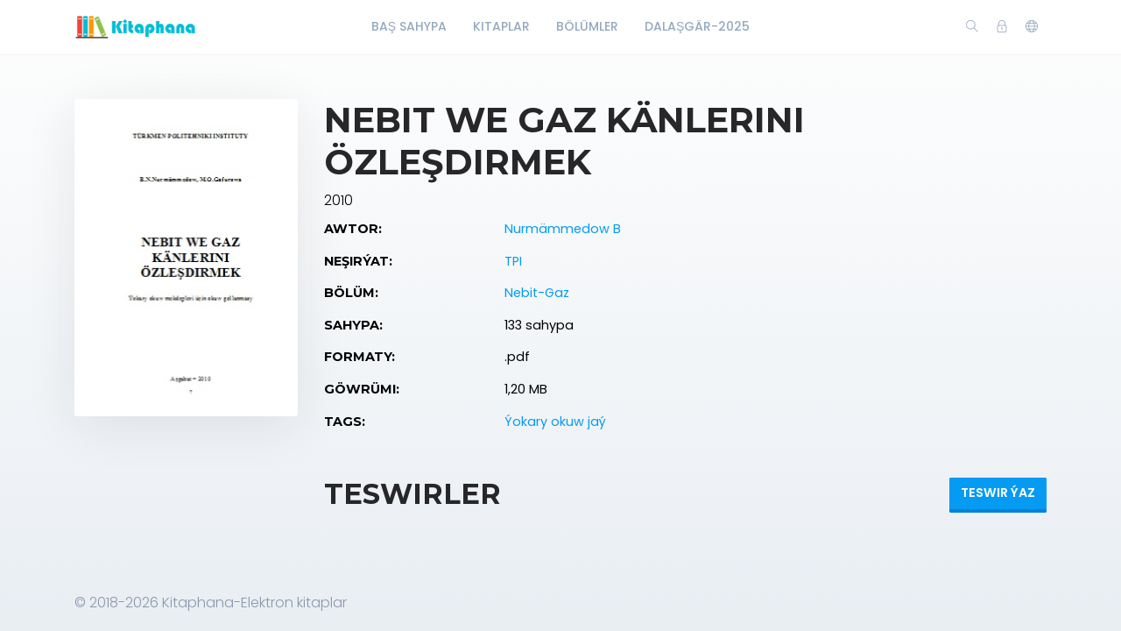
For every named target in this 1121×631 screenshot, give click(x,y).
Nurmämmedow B (562, 229)
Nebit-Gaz (536, 292)
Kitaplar (501, 26)
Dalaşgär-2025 (697, 26)
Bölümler (587, 26)
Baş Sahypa (409, 26)
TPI (513, 261)
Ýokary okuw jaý (555, 421)
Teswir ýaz (998, 492)
